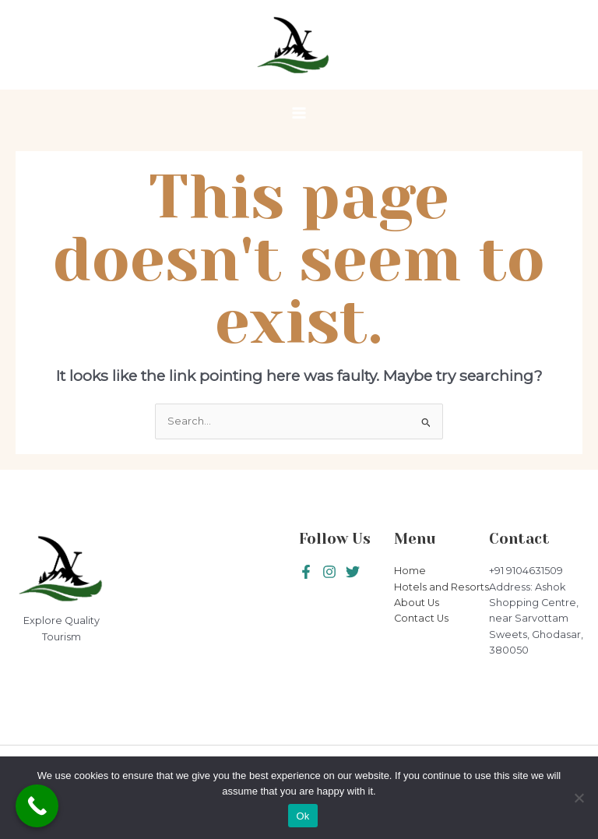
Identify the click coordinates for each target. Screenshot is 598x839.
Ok (302, 816)
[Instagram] (353, 572)
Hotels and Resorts (441, 587)
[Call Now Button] (37, 805)
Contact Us (421, 618)
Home (410, 570)
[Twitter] (329, 572)
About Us (416, 602)
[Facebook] (306, 572)
